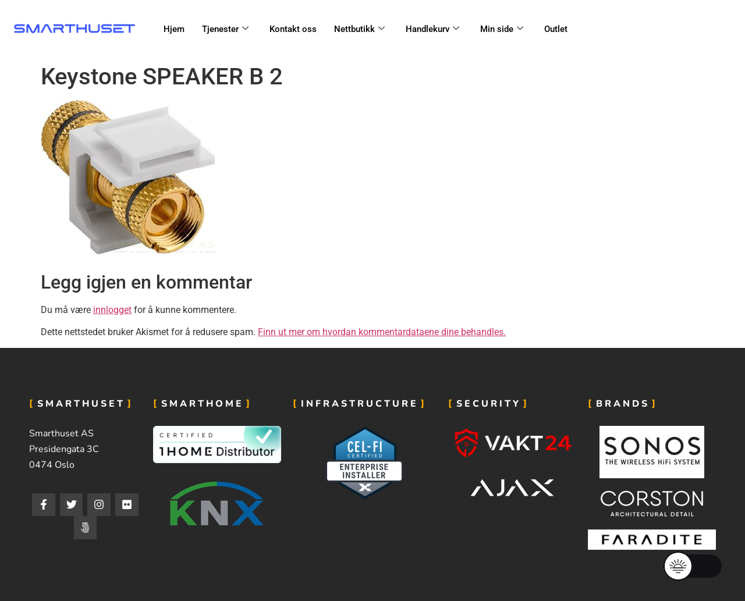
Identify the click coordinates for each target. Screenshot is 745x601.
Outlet (555, 29)
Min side (501, 29)
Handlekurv (432, 29)
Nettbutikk (359, 29)
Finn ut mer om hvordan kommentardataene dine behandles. (382, 331)
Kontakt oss (293, 29)
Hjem (174, 29)
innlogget (112, 309)
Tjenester (225, 29)
